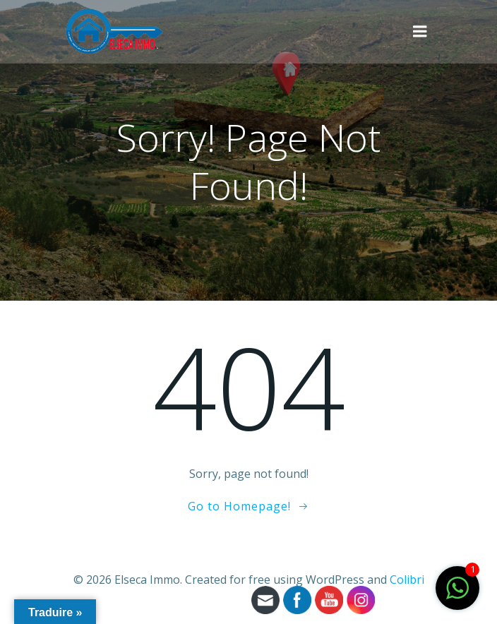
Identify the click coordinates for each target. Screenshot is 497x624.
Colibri (407, 579)
